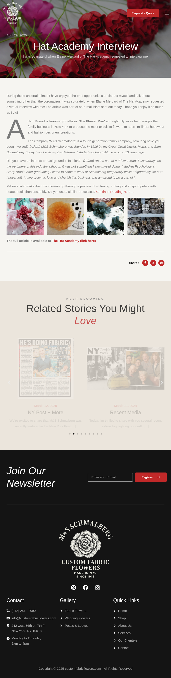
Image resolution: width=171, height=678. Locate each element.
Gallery (68, 600)
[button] (9, 383)
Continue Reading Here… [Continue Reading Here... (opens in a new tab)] (115, 191)
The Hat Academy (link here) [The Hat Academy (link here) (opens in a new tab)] (74, 241)
